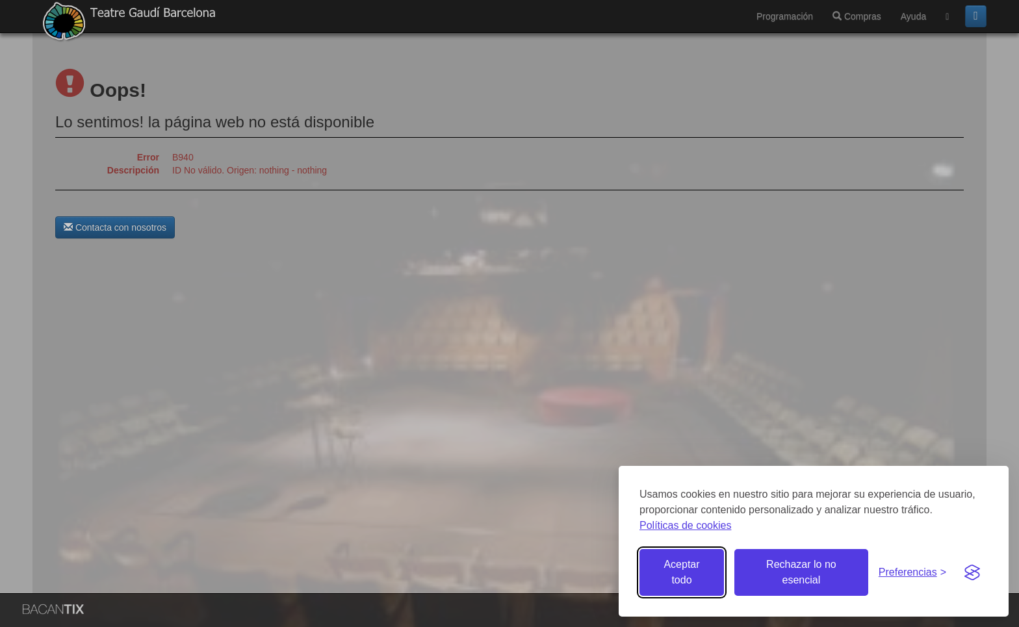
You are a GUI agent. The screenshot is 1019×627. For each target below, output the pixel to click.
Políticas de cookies (685, 525)
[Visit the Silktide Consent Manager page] (972, 572)
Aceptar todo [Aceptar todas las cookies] (681, 572)
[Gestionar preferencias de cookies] (912, 573)
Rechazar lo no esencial (801, 572)
